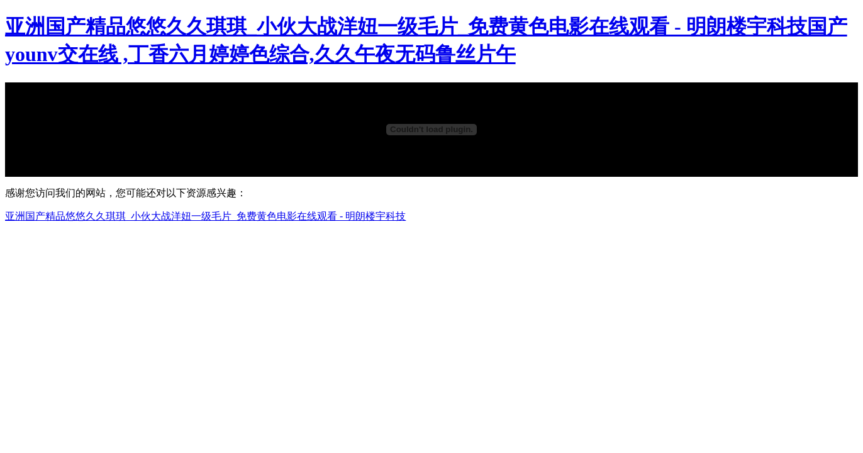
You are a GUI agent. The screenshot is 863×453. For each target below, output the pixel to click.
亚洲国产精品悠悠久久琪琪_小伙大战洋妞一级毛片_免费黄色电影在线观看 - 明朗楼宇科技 (205, 216)
